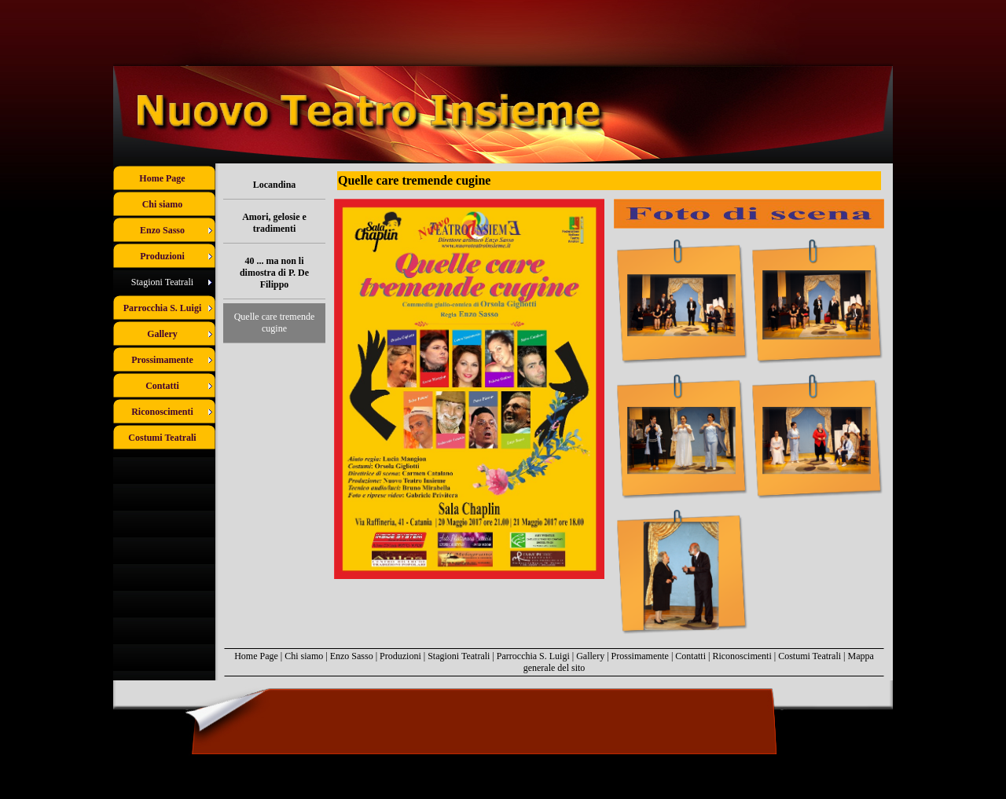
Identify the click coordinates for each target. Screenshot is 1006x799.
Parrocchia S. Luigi (533, 656)
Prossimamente (640, 656)
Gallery (590, 656)
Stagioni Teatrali (459, 656)
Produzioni (400, 656)
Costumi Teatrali (809, 656)
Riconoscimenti (741, 656)
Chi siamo (304, 656)
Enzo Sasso (351, 656)
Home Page (256, 656)
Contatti (690, 656)
